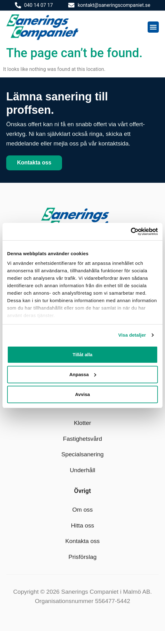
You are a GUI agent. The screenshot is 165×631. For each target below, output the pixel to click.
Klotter (82, 423)
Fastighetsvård (82, 438)
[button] (153, 27)
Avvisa (82, 394)
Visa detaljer (132, 335)
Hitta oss (82, 525)
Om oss (82, 509)
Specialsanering (82, 454)
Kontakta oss (82, 541)
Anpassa (82, 374)
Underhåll (82, 470)
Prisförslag (83, 557)
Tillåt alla (82, 354)
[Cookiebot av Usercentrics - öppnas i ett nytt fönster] (131, 232)
